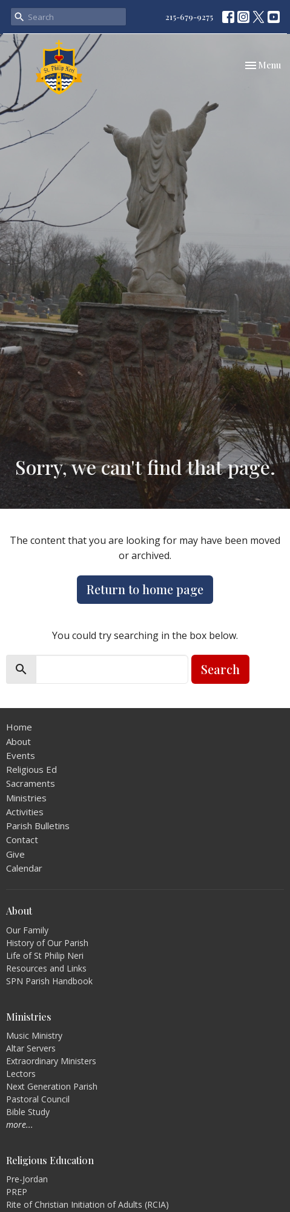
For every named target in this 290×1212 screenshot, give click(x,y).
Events (20, 755)
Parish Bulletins (38, 826)
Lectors (21, 1073)
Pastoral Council (38, 1099)
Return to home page (145, 589)
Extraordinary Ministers (51, 1061)
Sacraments (30, 783)
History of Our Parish (47, 943)
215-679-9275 (189, 17)
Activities (25, 812)
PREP (16, 1191)
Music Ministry (34, 1035)
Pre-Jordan (27, 1179)
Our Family (27, 930)
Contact (22, 839)
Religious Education (50, 1160)
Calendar (24, 868)
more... (19, 1124)
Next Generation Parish (51, 1086)
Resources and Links (46, 968)
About (18, 741)
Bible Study (28, 1112)
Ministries (26, 798)
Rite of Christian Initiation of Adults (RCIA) (87, 1204)
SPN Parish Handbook (49, 981)
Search (220, 669)
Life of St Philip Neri (45, 955)
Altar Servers (31, 1048)
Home (19, 727)
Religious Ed (31, 769)
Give (15, 854)
